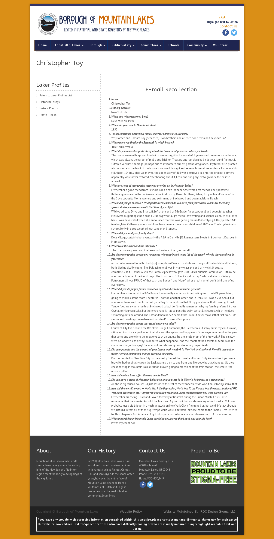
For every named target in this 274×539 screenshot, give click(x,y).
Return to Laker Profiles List (56, 95)
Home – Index (48, 115)
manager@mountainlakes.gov (195, 519)
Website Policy (131, 512)
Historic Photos (49, 108)
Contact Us (229, 26)
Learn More (108, 495)
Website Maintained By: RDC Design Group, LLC (199, 512)
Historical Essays (50, 102)
